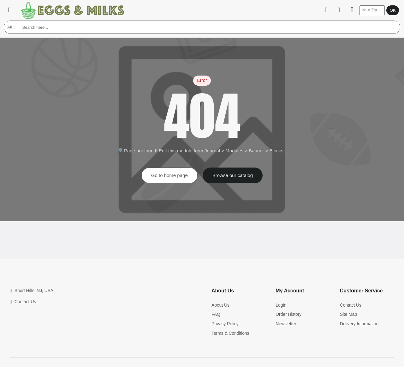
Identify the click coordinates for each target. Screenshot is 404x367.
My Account (290, 290)
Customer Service (361, 290)
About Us (222, 290)
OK (390, 10)
